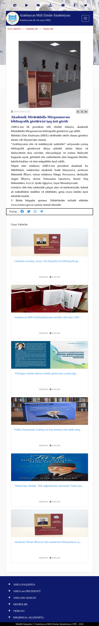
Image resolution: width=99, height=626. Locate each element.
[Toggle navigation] (85, 18)
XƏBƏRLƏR (32, 29)
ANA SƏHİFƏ (14, 29)
